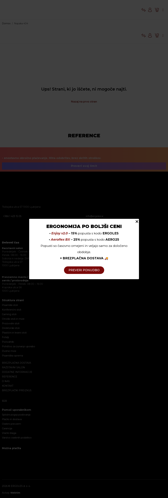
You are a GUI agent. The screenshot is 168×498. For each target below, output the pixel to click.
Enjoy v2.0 (59, 233)
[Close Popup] (137, 221)
